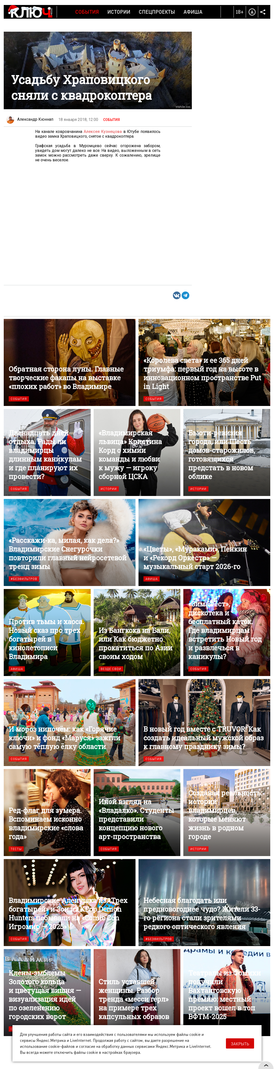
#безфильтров (24, 579)
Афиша (193, 11)
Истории (118, 11)
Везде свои (111, 669)
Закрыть (240, 1043)
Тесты (16, 849)
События (87, 11)
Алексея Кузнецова (103, 131)
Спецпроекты (157, 11)
